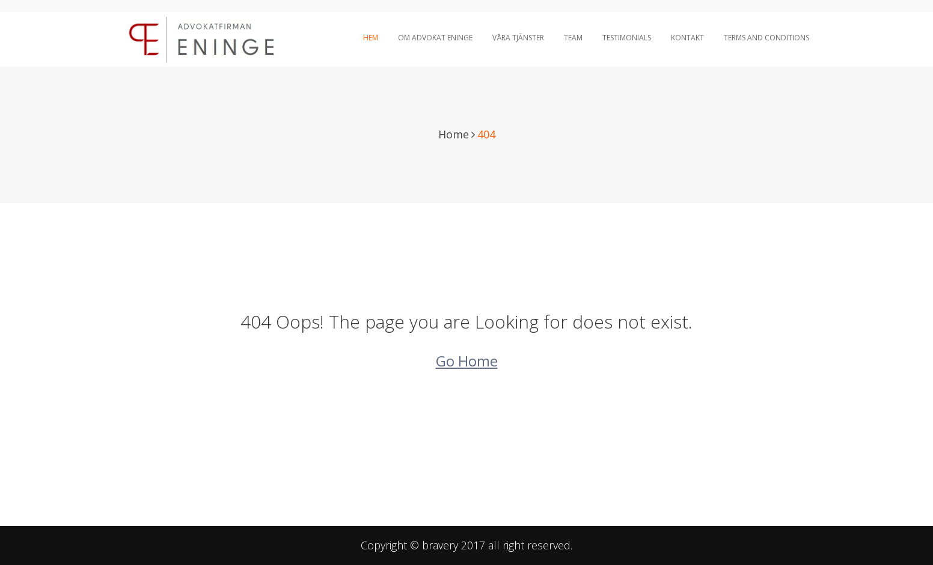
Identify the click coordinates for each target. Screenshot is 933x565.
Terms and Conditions (766, 37)
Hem (370, 37)
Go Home (467, 360)
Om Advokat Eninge (435, 37)
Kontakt (687, 37)
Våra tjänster (518, 37)
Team (573, 37)
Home (453, 134)
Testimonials (626, 37)
